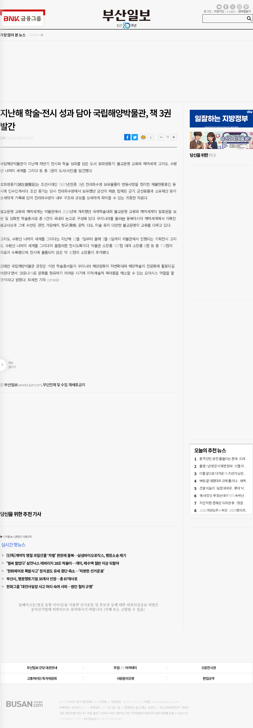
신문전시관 (208, 667)
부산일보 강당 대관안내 (42, 667)
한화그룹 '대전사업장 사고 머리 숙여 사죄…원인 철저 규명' (49, 586)
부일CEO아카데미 (125, 667)
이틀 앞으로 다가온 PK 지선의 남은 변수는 (226, 473)
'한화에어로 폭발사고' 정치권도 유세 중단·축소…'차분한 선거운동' (55, 571)
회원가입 (219, 11)
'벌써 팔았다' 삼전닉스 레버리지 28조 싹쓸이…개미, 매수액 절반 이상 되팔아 (62, 563)
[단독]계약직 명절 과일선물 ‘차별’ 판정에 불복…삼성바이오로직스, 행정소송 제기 (66, 555)
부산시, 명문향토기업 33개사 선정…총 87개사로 (41, 578)
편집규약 (208, 678)
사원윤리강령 (125, 678)
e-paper (231, 11)
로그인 (207, 11)
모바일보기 (244, 11)
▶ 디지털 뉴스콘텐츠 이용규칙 (16, 537)
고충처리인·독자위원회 (42, 678)
